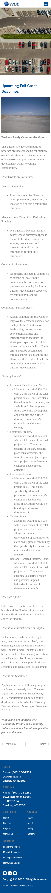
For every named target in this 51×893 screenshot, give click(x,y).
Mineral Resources (11, 852)
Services (7, 823)
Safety (30, 828)
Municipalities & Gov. (12, 857)
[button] (46, 4)
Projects (7, 828)
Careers (31, 833)
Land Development (11, 846)
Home (6, 817)
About (30, 823)
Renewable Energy (11, 863)
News (30, 817)
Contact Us (8, 833)
